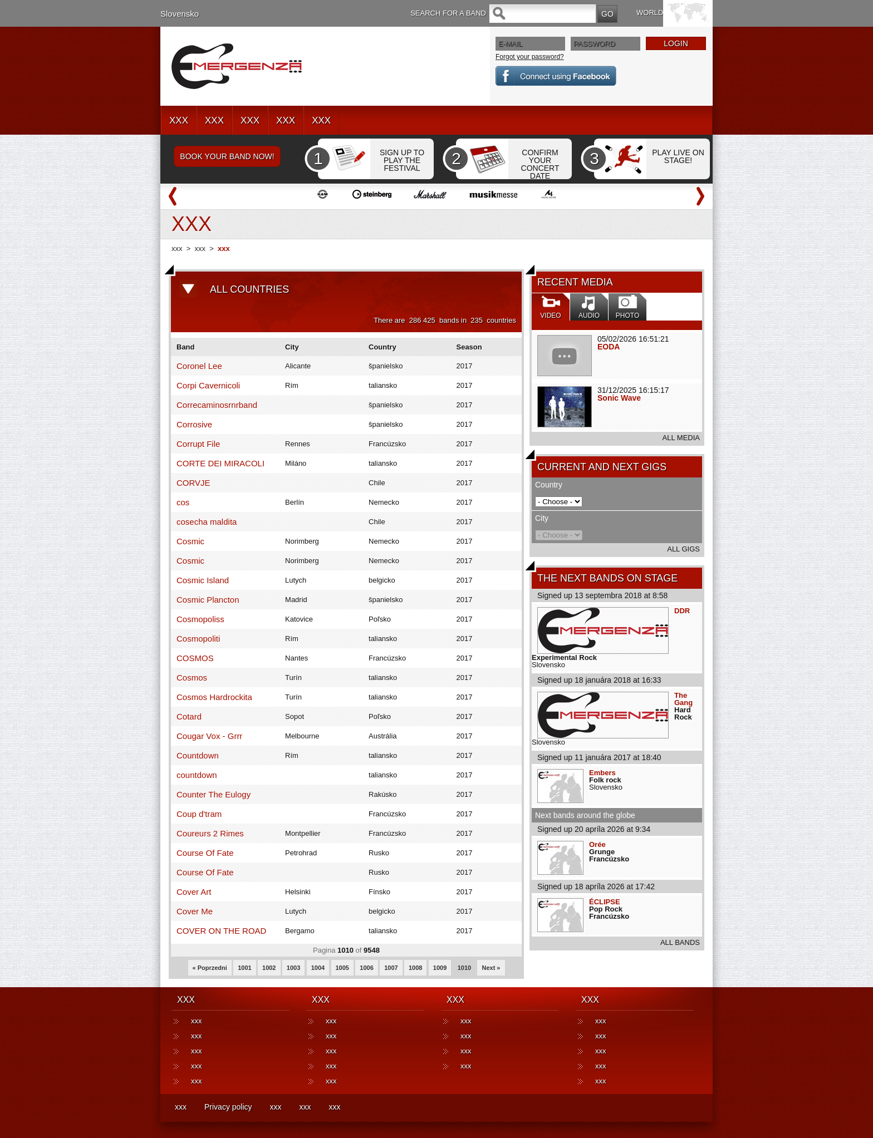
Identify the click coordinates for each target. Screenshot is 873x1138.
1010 (464, 967)
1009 (440, 967)
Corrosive (194, 424)
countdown (196, 775)
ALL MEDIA (681, 437)
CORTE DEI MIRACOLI (220, 463)
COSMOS (195, 658)
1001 (244, 967)
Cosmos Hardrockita (214, 697)
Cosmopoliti (198, 638)
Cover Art (194, 891)
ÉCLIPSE (604, 902)
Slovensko (179, 13)
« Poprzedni (210, 967)
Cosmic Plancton (207, 599)
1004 (318, 967)
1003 (293, 967)
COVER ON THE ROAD (221, 930)
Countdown (197, 755)
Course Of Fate (205, 853)
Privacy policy (228, 1106)
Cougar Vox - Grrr (209, 736)
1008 (415, 967)
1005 (342, 967)
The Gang (683, 699)
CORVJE (193, 482)
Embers (602, 772)
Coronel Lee (199, 366)
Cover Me (194, 911)
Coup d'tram (199, 814)
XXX (178, 120)
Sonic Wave (619, 397)
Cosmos (191, 677)
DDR (682, 611)
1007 (391, 967)
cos (182, 502)
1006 (366, 967)
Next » (491, 967)
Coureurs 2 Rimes (210, 833)
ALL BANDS (680, 942)
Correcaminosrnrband (216, 405)
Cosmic (190, 541)
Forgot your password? (530, 57)
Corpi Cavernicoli (208, 385)
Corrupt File (198, 444)
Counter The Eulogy (213, 794)
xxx (177, 248)
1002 (269, 967)
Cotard (189, 716)
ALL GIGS (683, 549)
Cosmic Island (202, 580)
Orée (597, 844)
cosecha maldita (206, 521)
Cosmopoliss (200, 619)
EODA (608, 346)
